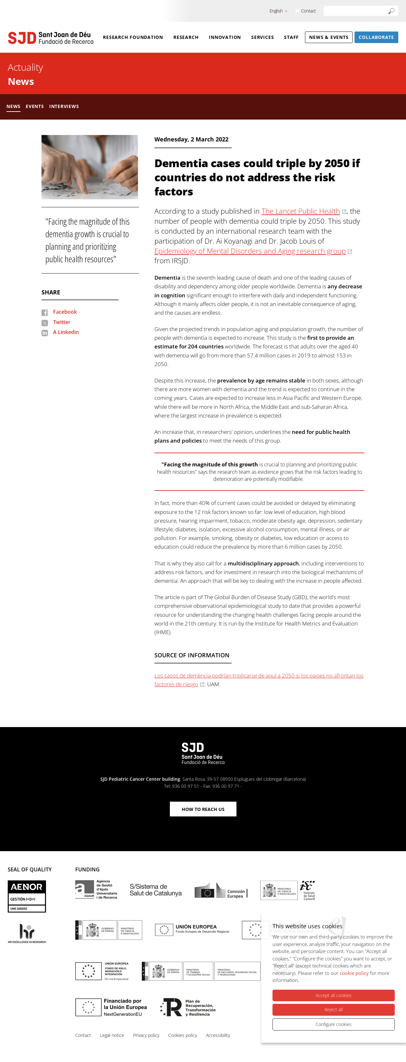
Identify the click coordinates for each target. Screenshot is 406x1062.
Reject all (334, 1009)
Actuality (25, 67)
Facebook (65, 311)
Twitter (61, 322)
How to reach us (203, 809)
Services (262, 37)
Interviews (64, 106)
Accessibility (218, 1035)
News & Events (328, 37)
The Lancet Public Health (301, 211)
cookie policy (354, 973)
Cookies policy (182, 1035)
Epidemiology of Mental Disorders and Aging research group (250, 251)
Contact (308, 11)
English (276, 11)
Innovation (225, 37)
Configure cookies (334, 1024)
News (21, 81)
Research (185, 37)
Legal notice (112, 1035)
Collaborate (376, 37)
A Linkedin (66, 332)
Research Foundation (133, 37)
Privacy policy (146, 1035)
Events (35, 106)
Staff (291, 37)
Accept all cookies (334, 995)
